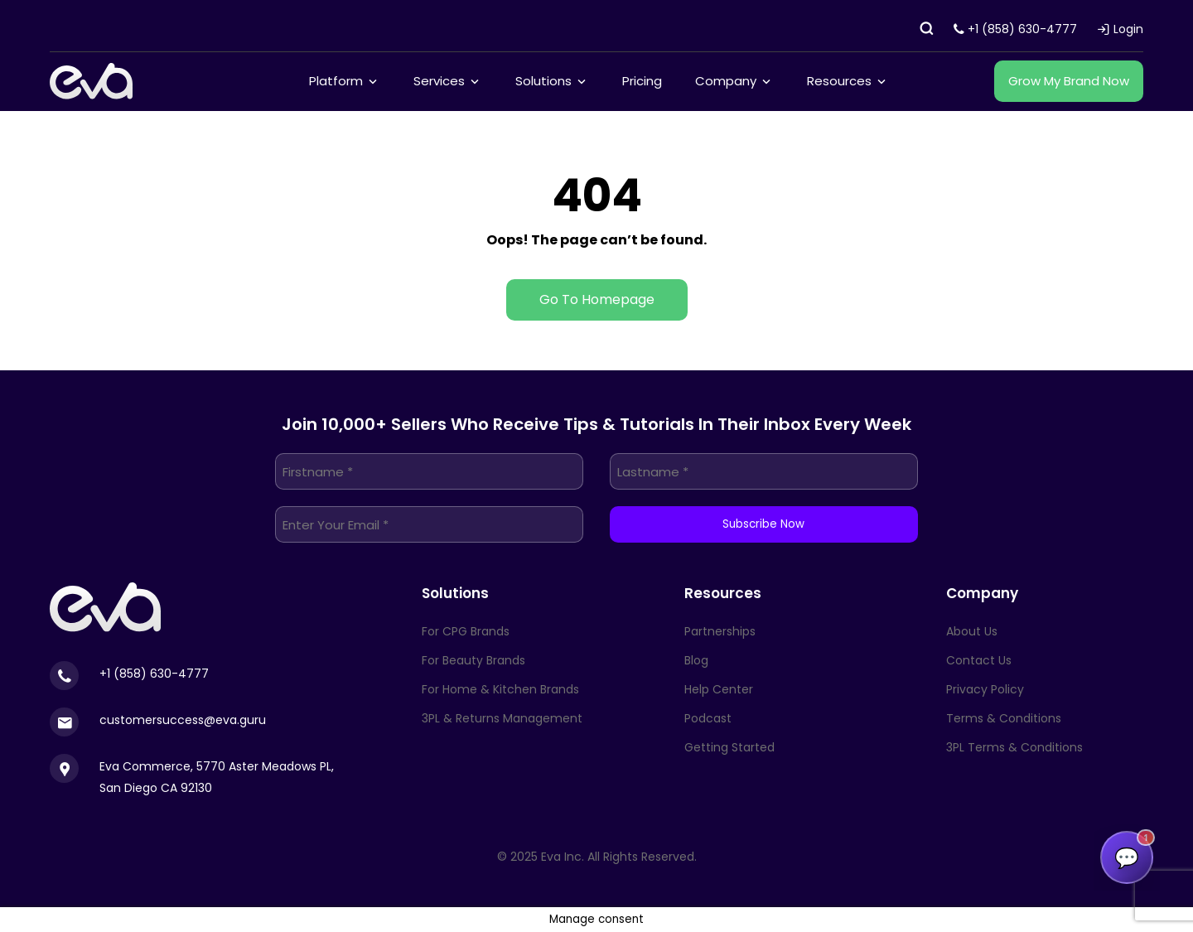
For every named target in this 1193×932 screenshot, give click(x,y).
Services (439, 80)
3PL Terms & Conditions (1014, 747)
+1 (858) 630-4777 (1015, 29)
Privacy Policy (985, 689)
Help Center (718, 689)
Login (1120, 29)
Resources (839, 80)
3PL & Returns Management (502, 718)
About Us (971, 631)
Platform (336, 80)
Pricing (642, 80)
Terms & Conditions (1003, 718)
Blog (696, 660)
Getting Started (729, 747)
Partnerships (720, 631)
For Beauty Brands (473, 660)
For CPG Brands (466, 631)
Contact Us (979, 660)
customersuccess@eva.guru (182, 720)
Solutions (543, 80)
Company (725, 80)
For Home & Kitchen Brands (500, 689)
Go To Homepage (596, 299)
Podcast (708, 718)
